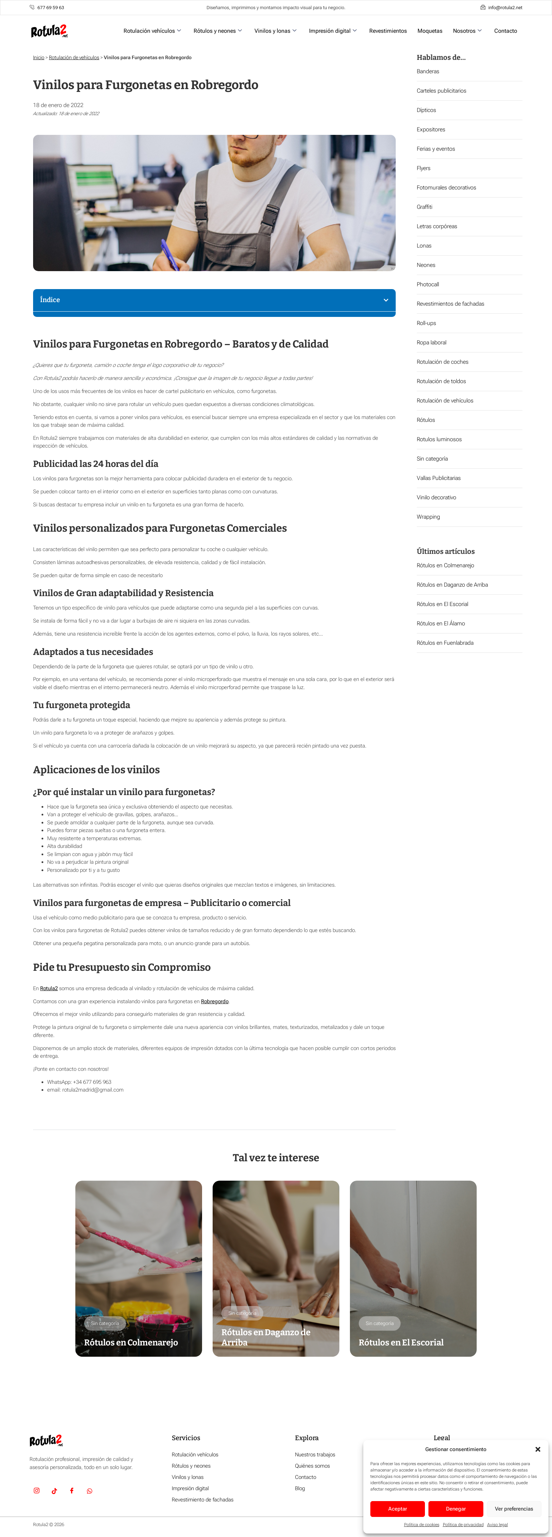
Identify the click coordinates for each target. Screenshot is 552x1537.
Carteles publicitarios (441, 90)
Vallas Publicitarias (439, 478)
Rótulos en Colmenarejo (445, 565)
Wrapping (428, 516)
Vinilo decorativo (436, 497)
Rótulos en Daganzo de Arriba (452, 584)
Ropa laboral (431, 342)
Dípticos (426, 110)
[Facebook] (72, 1492)
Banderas (428, 71)
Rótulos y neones (218, 30)
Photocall (428, 284)
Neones (426, 265)
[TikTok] (54, 1492)
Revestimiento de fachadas (202, 1500)
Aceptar (397, 1509)
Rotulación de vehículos (74, 57)
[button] (537, 1449)
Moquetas (430, 30)
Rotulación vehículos (152, 30)
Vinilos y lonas (275, 30)
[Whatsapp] (89, 1492)
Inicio (38, 57)
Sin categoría (432, 458)
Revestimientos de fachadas (450, 303)
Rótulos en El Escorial (442, 604)
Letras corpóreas (437, 226)
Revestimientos (388, 30)
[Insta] (37, 1492)
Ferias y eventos (436, 148)
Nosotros (467, 30)
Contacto (505, 30)
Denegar (456, 1509)
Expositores (431, 129)
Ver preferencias (514, 1509)
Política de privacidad (463, 1524)
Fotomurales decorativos (446, 187)
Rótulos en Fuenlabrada (445, 642)
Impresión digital (333, 30)
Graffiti (424, 207)
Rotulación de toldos (441, 381)
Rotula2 (49, 988)
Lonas (424, 245)
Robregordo (214, 1001)
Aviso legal (497, 1524)
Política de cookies (421, 1524)
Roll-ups (426, 323)
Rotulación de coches (443, 361)
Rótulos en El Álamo (441, 623)
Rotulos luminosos (439, 439)
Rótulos (426, 420)
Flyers (424, 168)
